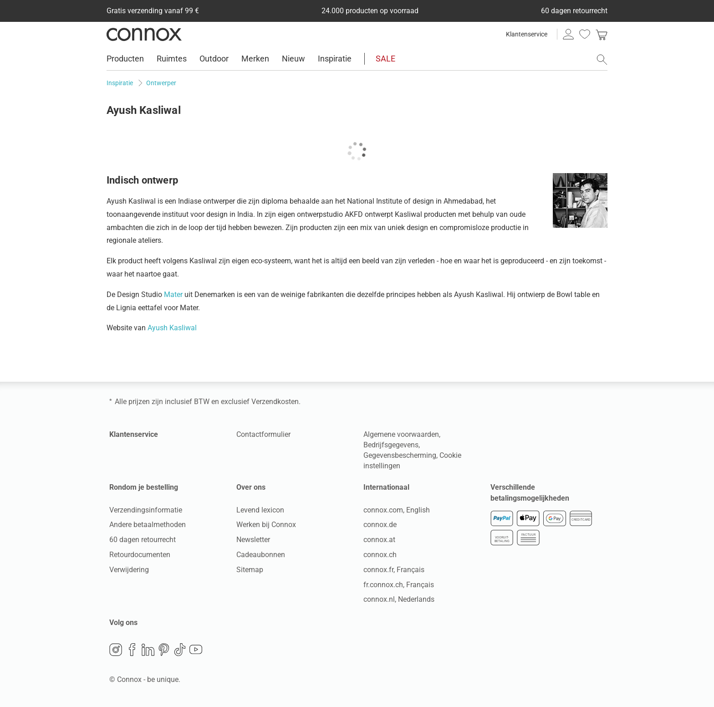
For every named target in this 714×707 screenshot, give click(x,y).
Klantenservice (526, 34)
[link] (601, 34)
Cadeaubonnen (260, 554)
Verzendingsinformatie (145, 510)
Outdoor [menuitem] (214, 58)
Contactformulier (263, 434)
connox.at (379, 539)
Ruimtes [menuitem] (172, 58)
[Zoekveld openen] (602, 60)
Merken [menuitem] (255, 58)
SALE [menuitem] (385, 58)
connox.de (380, 524)
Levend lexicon (260, 510)
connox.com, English (396, 510)
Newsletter (253, 539)
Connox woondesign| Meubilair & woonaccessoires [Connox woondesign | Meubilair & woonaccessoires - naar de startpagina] (144, 34)
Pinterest (164, 649)
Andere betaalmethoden (147, 524)
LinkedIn (148, 649)
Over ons (250, 487)
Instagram (115, 649)
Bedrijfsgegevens (390, 445)
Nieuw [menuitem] (293, 58)
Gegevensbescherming (399, 455)
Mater (173, 294)
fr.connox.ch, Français (398, 584)
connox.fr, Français (393, 569)
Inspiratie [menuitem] (335, 58)
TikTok (179, 649)
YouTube (195, 649)
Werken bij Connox (266, 524)
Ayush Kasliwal (172, 327)
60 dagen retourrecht (142, 539)
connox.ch (380, 554)
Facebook (132, 649)
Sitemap (249, 569)
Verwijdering (129, 569)
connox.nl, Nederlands (398, 599)
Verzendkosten (275, 401)
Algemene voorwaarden (401, 434)
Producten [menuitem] (125, 58)
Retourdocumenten (139, 554)
